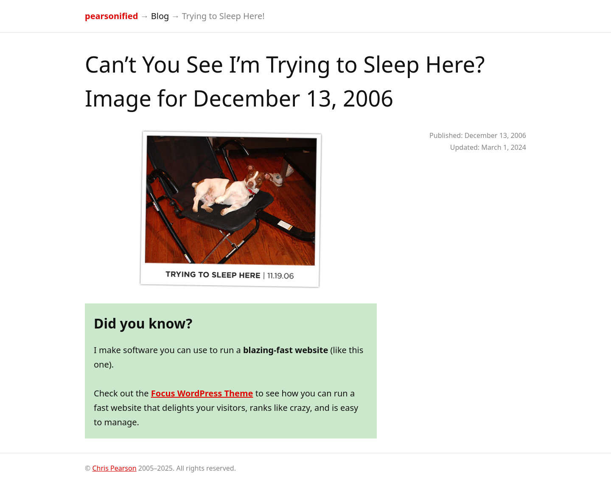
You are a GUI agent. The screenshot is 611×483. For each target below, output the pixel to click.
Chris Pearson (114, 468)
